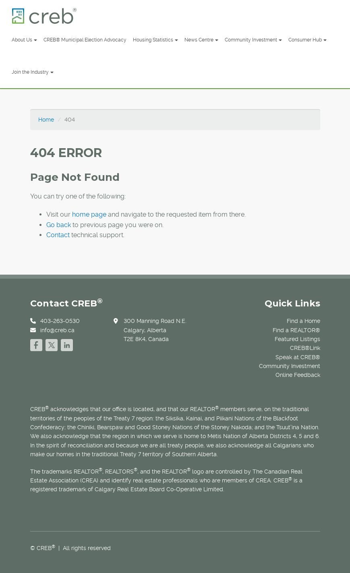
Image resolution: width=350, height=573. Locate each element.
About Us (24, 40)
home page (89, 214)
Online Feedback (297, 375)
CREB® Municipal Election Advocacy (84, 40)
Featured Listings (297, 339)
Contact (58, 235)
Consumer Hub (307, 40)
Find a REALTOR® (296, 330)
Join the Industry (33, 72)
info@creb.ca (57, 330)
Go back (58, 225)
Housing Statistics (155, 40)
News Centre (201, 40)
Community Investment (253, 40)
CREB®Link (305, 348)
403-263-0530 (60, 321)
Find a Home (303, 321)
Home (46, 119)
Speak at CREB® (297, 357)
